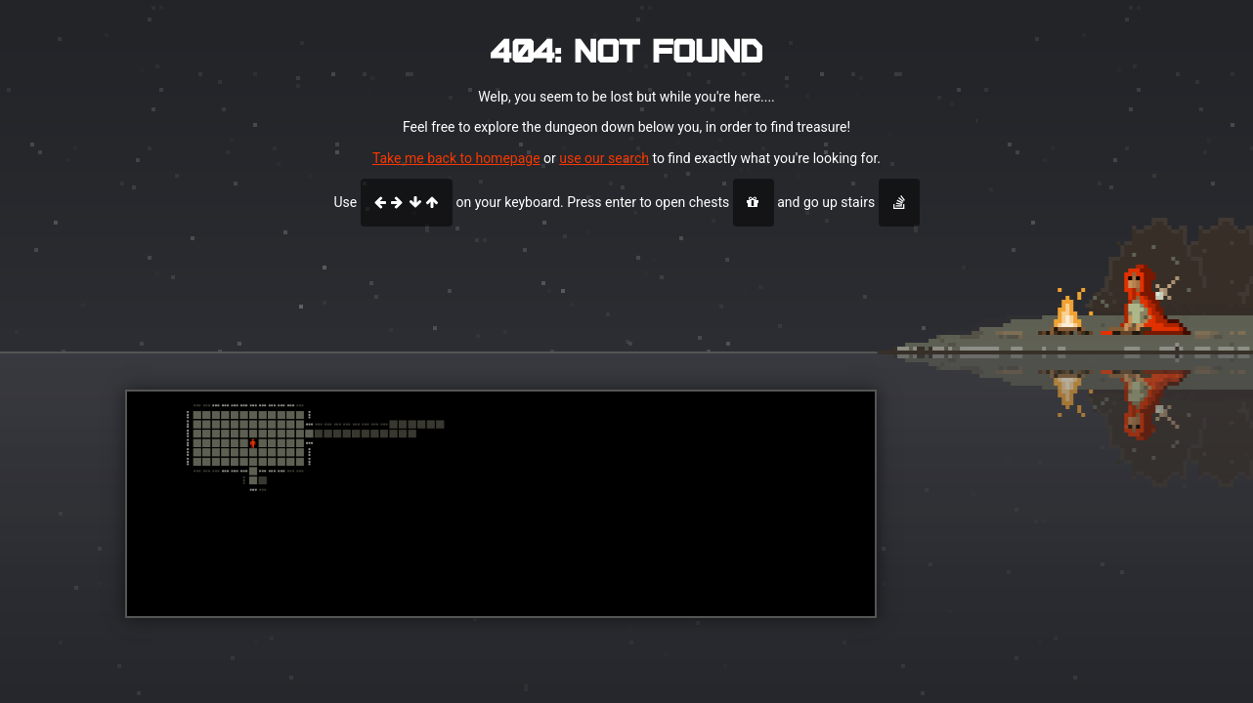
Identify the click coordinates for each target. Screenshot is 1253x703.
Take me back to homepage (456, 158)
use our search (604, 158)
